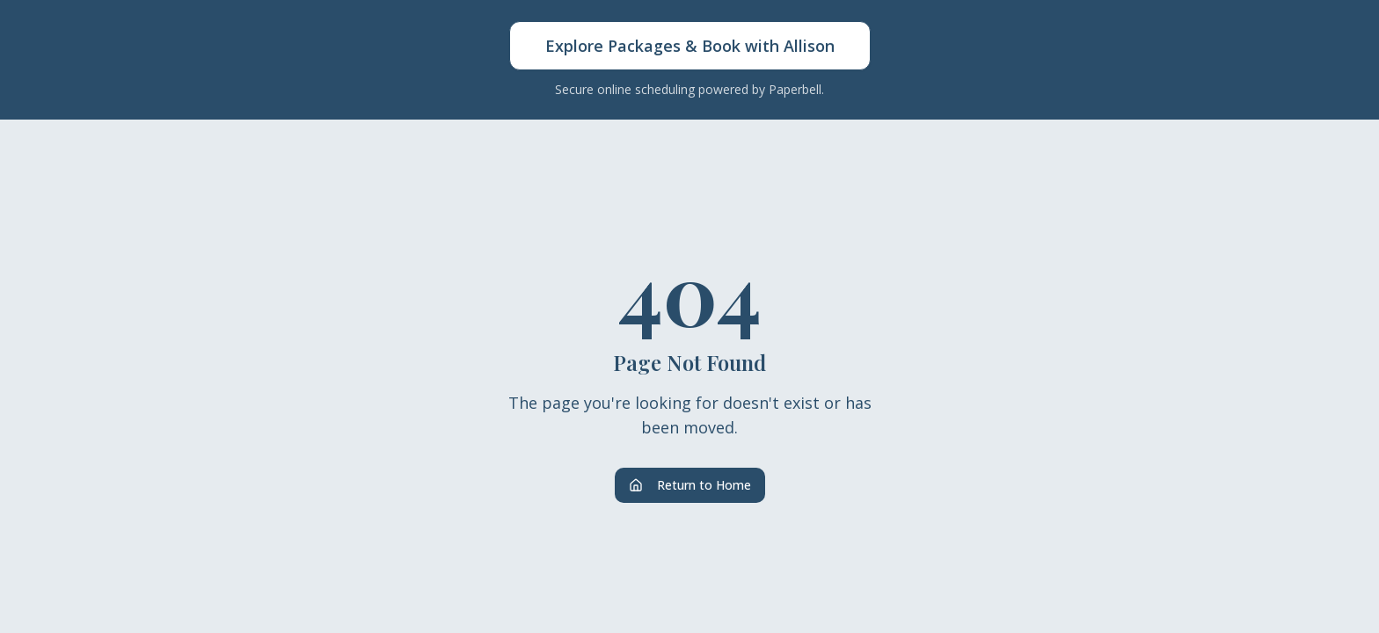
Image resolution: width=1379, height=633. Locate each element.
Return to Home (690, 485)
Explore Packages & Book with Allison (690, 45)
